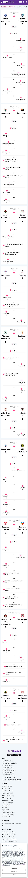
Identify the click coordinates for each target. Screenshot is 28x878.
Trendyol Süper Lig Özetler (9, 834)
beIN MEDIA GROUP (7, 761)
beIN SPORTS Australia (8, 768)
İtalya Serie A (5, 810)
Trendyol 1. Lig (6, 788)
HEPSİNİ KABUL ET (14, 868)
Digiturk (4, 758)
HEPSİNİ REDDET (14, 871)
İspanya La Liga (6, 807)
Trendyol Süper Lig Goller (8, 832)
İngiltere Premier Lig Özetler (9, 839)
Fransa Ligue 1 (6, 805)
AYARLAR (14, 874)
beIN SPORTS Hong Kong (8, 770)
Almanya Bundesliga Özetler (9, 841)
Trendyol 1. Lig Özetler (8, 836)
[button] (8, 2)
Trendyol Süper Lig (7, 786)
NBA (3, 825)
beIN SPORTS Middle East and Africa (11, 779)
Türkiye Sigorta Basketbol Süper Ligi (11, 823)
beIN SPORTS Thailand (8, 772)
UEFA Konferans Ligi (7, 800)
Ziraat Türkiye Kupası (7, 791)
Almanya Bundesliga (7, 802)
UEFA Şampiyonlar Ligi (8, 795)
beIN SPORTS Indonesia (8, 777)
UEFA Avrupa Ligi (6, 798)
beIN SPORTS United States (9, 763)
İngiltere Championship (8, 812)
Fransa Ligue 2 (6, 817)
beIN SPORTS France (7, 765)
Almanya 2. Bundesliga (8, 814)
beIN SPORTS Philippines (8, 775)
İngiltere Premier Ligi (7, 793)
